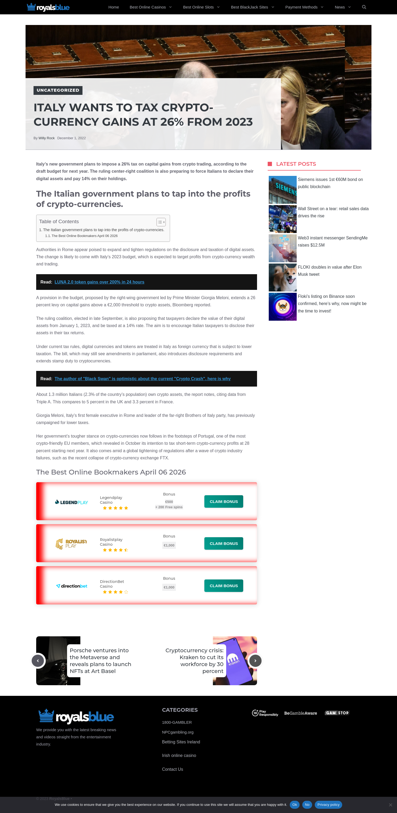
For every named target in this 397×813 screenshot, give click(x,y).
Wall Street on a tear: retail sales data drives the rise (319, 219)
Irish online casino (179, 755)
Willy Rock (47, 138)
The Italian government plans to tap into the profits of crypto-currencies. (103, 230)
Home (113, 7)
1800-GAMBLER (177, 722)
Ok (294, 805)
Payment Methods (308, 7)
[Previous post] (38, 661)
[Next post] (255, 661)
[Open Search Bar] (364, 7)
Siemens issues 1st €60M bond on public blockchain (316, 190)
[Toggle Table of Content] (158, 222)
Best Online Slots (204, 7)
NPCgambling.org (177, 732)
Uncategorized (58, 90)
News (346, 7)
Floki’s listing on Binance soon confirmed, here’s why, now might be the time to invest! (318, 307)
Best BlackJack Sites (255, 7)
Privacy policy (328, 805)
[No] (390, 804)
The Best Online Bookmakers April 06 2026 (85, 236)
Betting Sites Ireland (181, 742)
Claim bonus (224, 501)
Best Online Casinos (154, 7)
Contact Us (172, 769)
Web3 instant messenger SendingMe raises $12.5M (318, 248)
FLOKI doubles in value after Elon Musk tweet (315, 277)
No (307, 805)
